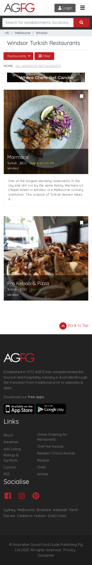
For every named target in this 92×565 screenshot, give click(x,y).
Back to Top (73, 326)
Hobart (40, 515)
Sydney (9, 510)
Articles (42, 474)
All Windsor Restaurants (38, 66)
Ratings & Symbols (11, 457)
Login (65, 8)
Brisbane (44, 510)
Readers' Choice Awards (56, 453)
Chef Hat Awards (50, 446)
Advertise (11, 442)
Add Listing (12, 449)
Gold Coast (57, 515)
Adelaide (60, 510)
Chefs (41, 467)
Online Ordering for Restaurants (52, 437)
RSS (7, 474)
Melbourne (22, 33)
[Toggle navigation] (82, 8)
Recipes (43, 460)
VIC (7, 33)
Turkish (12, 163)
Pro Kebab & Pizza (28, 283)
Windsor (42, 33)
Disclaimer (46, 555)
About (8, 435)
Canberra (24, 515)
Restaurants (17, 56)
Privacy (69, 550)
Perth (73, 510)
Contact (10, 467)
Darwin (9, 515)
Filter (44, 56)
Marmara (18, 157)
